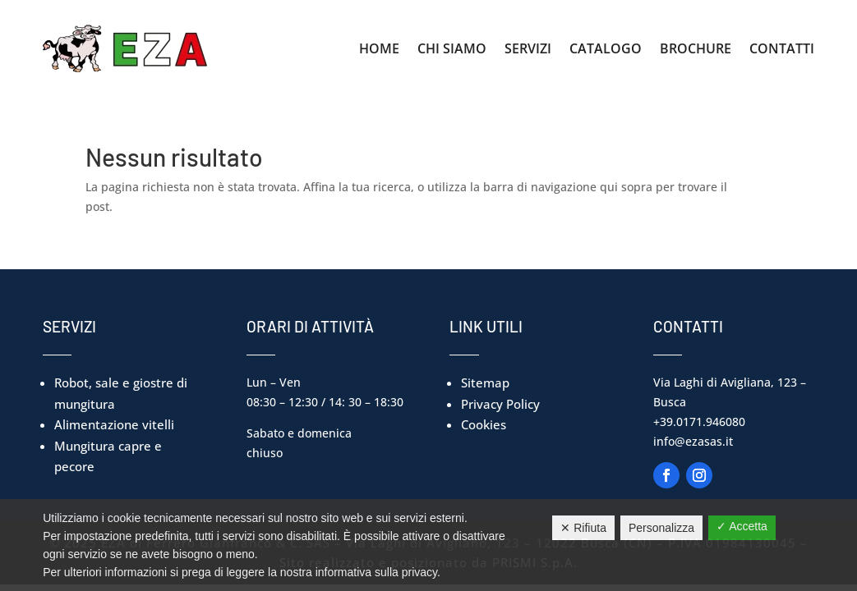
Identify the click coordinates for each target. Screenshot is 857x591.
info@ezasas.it (693, 441)
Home (379, 48)
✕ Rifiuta (583, 527)
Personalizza (661, 527)
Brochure (695, 48)
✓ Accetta (741, 526)
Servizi (528, 48)
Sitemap (485, 382)
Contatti (781, 48)
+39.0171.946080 (699, 421)
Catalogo (605, 48)
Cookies (483, 424)
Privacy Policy (500, 404)
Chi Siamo (451, 48)
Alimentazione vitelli (114, 424)
